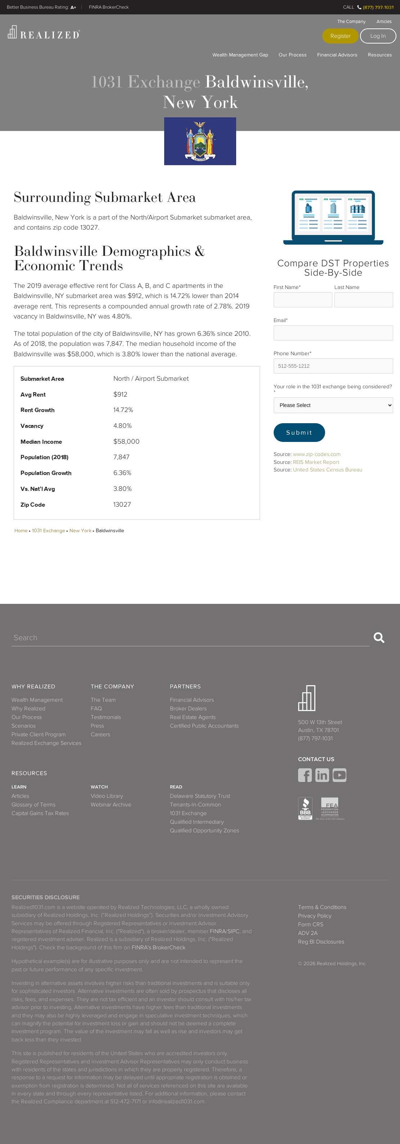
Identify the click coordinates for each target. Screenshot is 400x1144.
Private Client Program (39, 734)
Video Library (107, 796)
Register (341, 36)
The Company (351, 21)
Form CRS (310, 924)
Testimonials (106, 717)
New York (80, 530)
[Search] (191, 637)
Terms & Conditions (322, 907)
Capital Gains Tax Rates (40, 813)
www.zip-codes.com (317, 454)
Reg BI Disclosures (321, 942)
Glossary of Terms (33, 804)
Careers (100, 734)
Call (348, 7)
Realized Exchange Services (46, 743)
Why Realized (33, 687)
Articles (384, 21)
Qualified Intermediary (197, 822)
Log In (378, 36)
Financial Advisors (337, 55)
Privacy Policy (315, 916)
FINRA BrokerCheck (109, 7)
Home (21, 530)
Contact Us (316, 759)
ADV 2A (308, 933)
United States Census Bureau (327, 469)
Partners (185, 687)
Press (97, 726)
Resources (380, 55)
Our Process (293, 55)
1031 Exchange (48, 530)
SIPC (233, 931)
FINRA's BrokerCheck (158, 947)
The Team (103, 700)
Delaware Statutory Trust (200, 796)
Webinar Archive (111, 804)
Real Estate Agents (193, 717)
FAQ (96, 708)
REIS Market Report (316, 462)
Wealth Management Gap (240, 55)
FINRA (218, 931)
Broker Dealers (188, 708)
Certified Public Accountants (204, 726)
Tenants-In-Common (195, 804)
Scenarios (24, 726)
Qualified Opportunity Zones (204, 830)
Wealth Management (37, 700)
